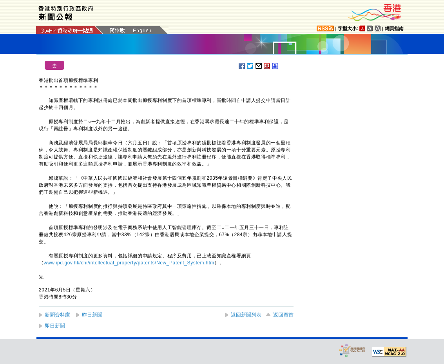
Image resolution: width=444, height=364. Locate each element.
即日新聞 (55, 326)
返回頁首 (283, 315)
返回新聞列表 (246, 315)
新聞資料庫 (57, 315)
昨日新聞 (92, 315)
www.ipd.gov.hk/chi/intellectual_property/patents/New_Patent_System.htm (129, 263)
